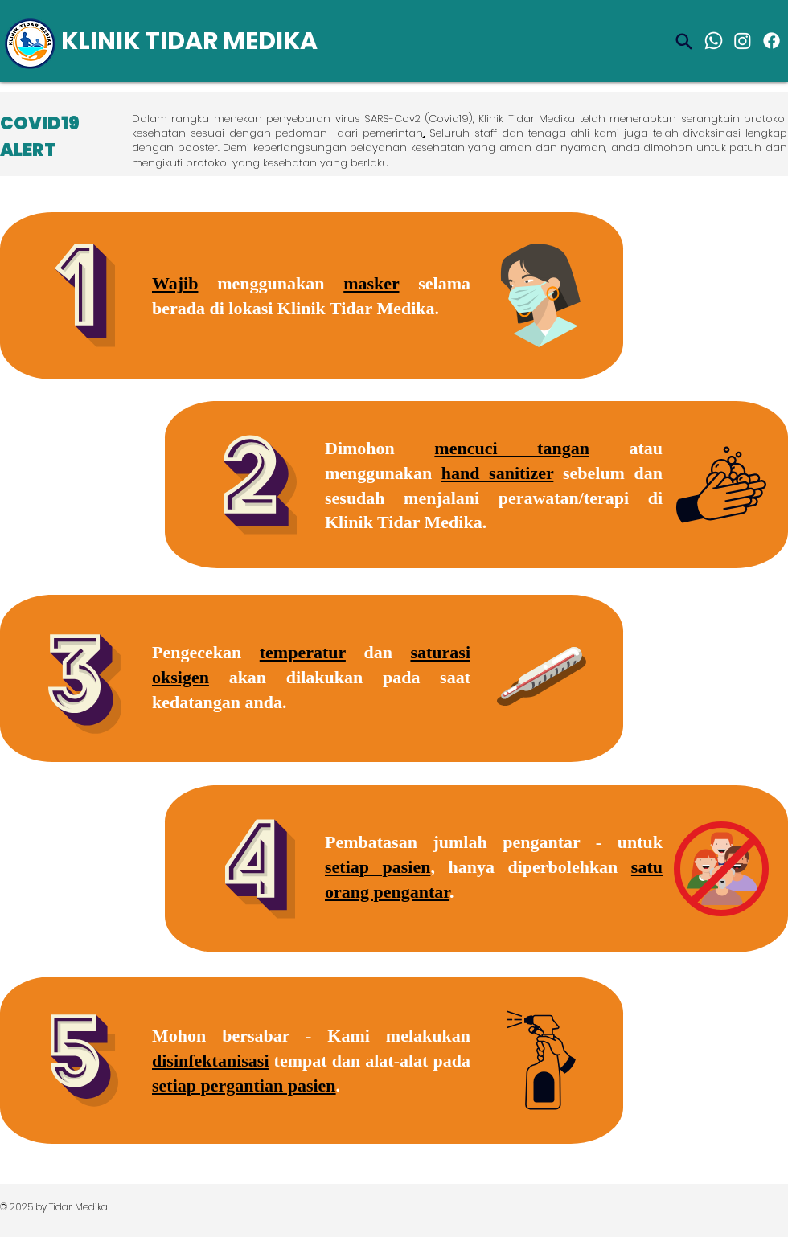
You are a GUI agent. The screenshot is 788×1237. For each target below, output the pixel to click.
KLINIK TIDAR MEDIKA (189, 41)
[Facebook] (771, 40)
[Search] (683, 41)
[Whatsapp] (713, 40)
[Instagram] (742, 40)
